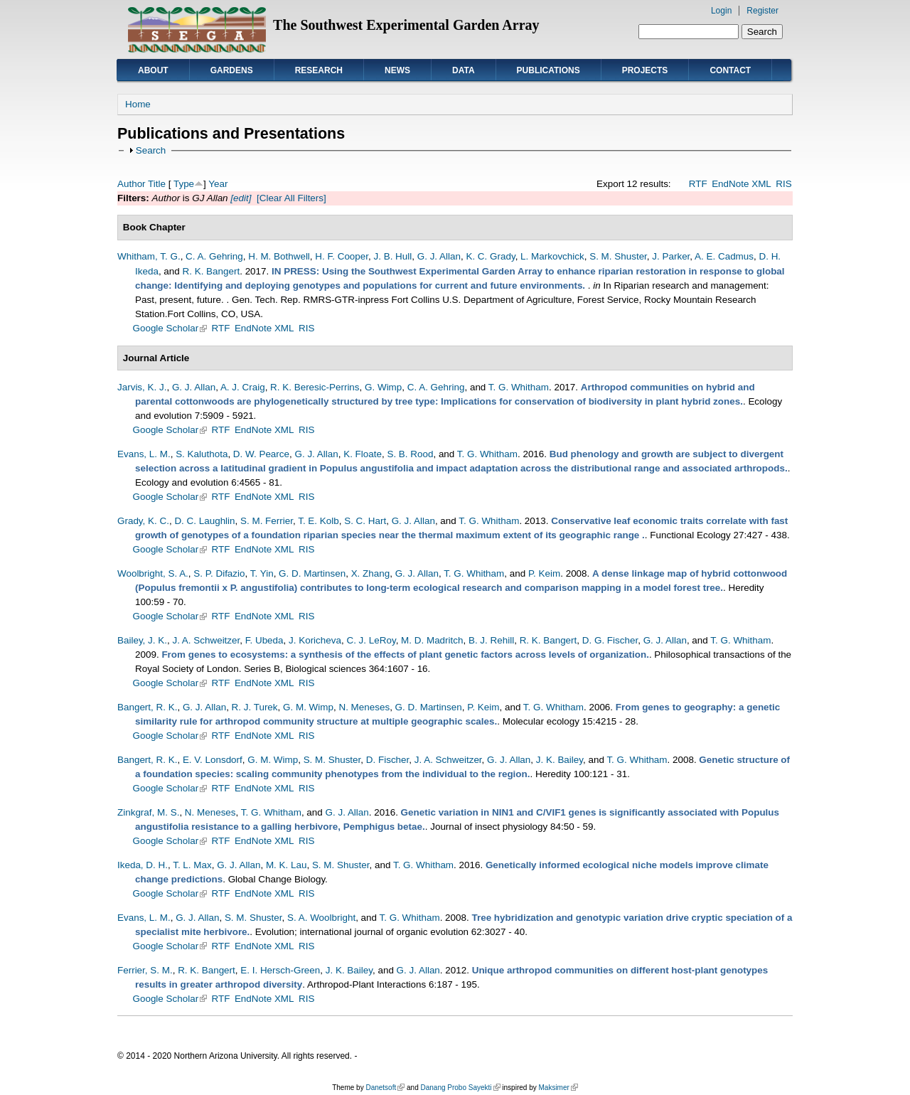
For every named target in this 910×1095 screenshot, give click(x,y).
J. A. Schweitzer (206, 640)
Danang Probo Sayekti (460, 1087)
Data (463, 70)
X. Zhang (370, 573)
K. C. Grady (490, 256)
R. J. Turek (255, 707)
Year (218, 183)
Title (157, 183)
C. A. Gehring (214, 256)
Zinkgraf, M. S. (148, 812)
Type (183, 183)
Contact (730, 70)
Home (138, 104)
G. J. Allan (439, 256)
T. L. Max (192, 865)
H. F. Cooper (341, 256)
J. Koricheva (315, 640)
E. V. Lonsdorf (212, 759)
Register (762, 11)
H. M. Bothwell (279, 256)
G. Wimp (383, 387)
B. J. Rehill (491, 640)
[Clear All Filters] (291, 198)
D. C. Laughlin (204, 521)
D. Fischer (387, 759)
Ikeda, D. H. (142, 865)
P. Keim (544, 573)
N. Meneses (364, 707)
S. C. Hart (365, 521)
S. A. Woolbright (321, 917)
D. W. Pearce (261, 454)
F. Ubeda (264, 640)
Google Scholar (170, 328)
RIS (783, 183)
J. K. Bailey (559, 759)
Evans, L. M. (144, 454)
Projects (645, 70)
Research (319, 70)
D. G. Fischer (610, 640)
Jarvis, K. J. (141, 387)
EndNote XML (741, 183)
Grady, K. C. (143, 521)
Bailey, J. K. (142, 640)
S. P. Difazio (219, 573)
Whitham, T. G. (149, 256)
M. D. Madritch (432, 640)
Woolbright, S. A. (152, 573)
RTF (698, 183)
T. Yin (262, 573)
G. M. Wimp (308, 707)
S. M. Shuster (618, 256)
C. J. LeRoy (370, 640)
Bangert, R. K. (147, 707)
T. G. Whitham (518, 387)
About (153, 70)
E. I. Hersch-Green (280, 970)
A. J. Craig (242, 387)
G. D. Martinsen (312, 573)
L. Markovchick (552, 256)
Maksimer (557, 1087)
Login (721, 11)
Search (151, 150)
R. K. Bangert (211, 271)
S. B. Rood (410, 454)
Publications (548, 70)
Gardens (231, 70)
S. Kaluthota (202, 454)
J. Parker (671, 256)
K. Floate (362, 454)
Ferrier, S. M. (145, 970)
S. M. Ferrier (266, 521)
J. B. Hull (392, 256)
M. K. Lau (286, 865)
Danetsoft (385, 1087)
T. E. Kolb (318, 521)
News (397, 70)
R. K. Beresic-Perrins (314, 387)
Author (131, 183)
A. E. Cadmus (724, 256)
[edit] (240, 198)
